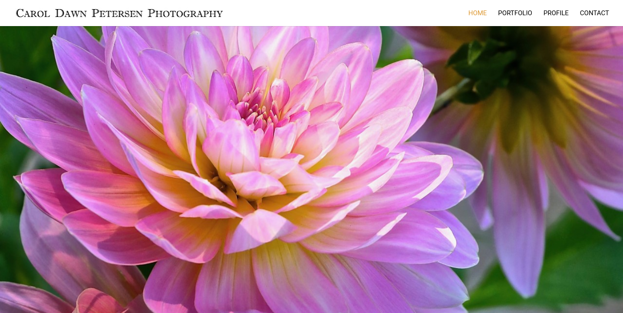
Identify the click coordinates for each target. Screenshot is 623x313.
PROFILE (556, 13)
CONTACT (594, 13)
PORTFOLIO (515, 13)
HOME (477, 13)
